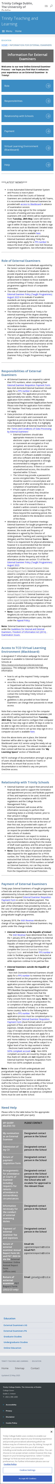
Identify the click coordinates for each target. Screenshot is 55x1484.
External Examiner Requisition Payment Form (28, 385)
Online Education (12, 1347)
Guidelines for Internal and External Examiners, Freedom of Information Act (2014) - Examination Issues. (24, 632)
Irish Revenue (27, 920)
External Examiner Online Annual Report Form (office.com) (11, 1265)
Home (18, 31)
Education (9, 1318)
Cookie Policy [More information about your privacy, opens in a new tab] (10, 1468)
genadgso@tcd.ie (40, 1277)
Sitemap (19, 1368)
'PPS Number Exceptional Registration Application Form (29, 401)
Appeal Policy (23, 620)
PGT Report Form (11, 1285)
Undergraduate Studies (16, 1342)
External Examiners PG (15, 1331)
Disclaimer (10, 1416)
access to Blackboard (31, 204)
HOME (4, 45)
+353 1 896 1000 (11, 1397)
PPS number (41, 242)
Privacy (9, 1410)
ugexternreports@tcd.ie (37, 1247)
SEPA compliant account (19, 1051)
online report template (33, 576)
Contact (35, 1368)
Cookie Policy (11, 1422)
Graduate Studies (13, 1336)
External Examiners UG (15, 1325)
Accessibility (11, 1404)
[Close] (51, 1436)
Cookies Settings (10, 1428)
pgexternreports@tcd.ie (37, 1253)
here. (38, 233)
